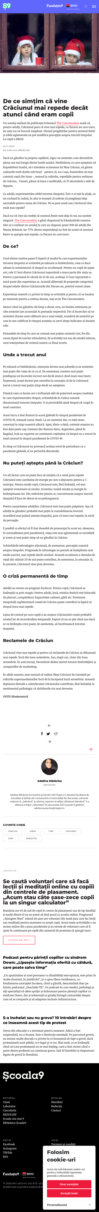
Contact (56, 1110)
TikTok (7, 1152)
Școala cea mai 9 (13, 1118)
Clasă (6, 1102)
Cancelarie (9, 1110)
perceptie (31, 838)
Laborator (9, 1106)
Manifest (57, 1102)
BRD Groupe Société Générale (31, 1183)
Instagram (10, 1148)
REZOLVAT (10, 1114)
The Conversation (67, 123)
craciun (12, 831)
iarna (33, 831)
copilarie (71, 831)
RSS (5, 1156)
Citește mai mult (19, 940)
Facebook (9, 1144)
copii (10, 838)
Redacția (56, 1106)
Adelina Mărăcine (49, 781)
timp (51, 831)
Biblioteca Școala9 (14, 1122)
